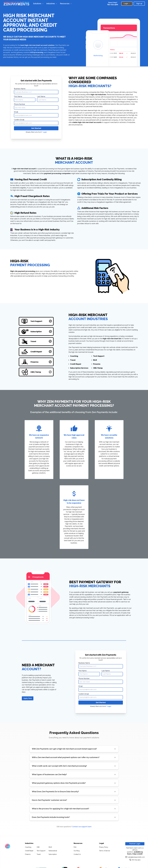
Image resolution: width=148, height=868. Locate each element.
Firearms (28, 854)
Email (16, 112)
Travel (39, 854)
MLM (50, 847)
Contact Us (77, 854)
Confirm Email (19, 120)
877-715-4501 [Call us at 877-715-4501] (134, 860)
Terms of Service (104, 851)
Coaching (28, 847)
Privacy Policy (103, 847)
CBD (38, 847)
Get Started (36, 128)
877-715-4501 (112, 4)
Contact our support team (81, 827)
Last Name (41, 96)
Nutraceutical (53, 851)
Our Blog (77, 851)
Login (45, 132)
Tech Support (41, 851)
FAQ (75, 847)
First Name (18, 96)
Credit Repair (29, 851)
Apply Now (27, 698)
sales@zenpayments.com (134, 857)
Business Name (19, 89)
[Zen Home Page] (16, 3)
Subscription (53, 854)
